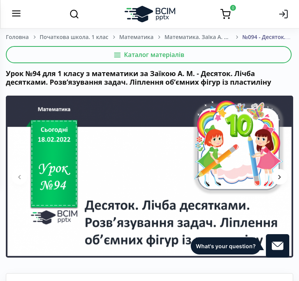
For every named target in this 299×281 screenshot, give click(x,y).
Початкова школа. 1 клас (74, 37)
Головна (17, 37)
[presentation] (19, 177)
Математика (136, 37)
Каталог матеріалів (149, 54)
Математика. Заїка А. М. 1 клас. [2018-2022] (203, 37)
